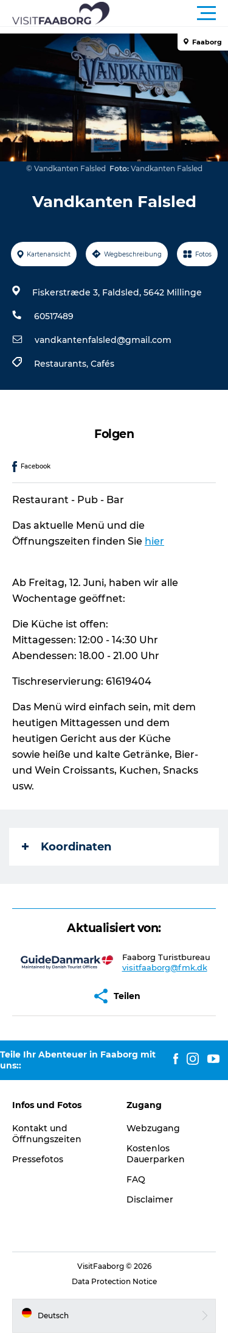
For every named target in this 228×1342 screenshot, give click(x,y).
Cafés (102, 363)
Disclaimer (149, 1199)
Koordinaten (66, 846)
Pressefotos (37, 1159)
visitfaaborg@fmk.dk (164, 967)
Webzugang (153, 1128)
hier (154, 541)
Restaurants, (62, 363)
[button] (169, 13)
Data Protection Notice (114, 1281)
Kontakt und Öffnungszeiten (46, 1134)
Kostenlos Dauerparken (155, 1154)
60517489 (54, 316)
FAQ (135, 1179)
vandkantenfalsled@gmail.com (103, 339)
